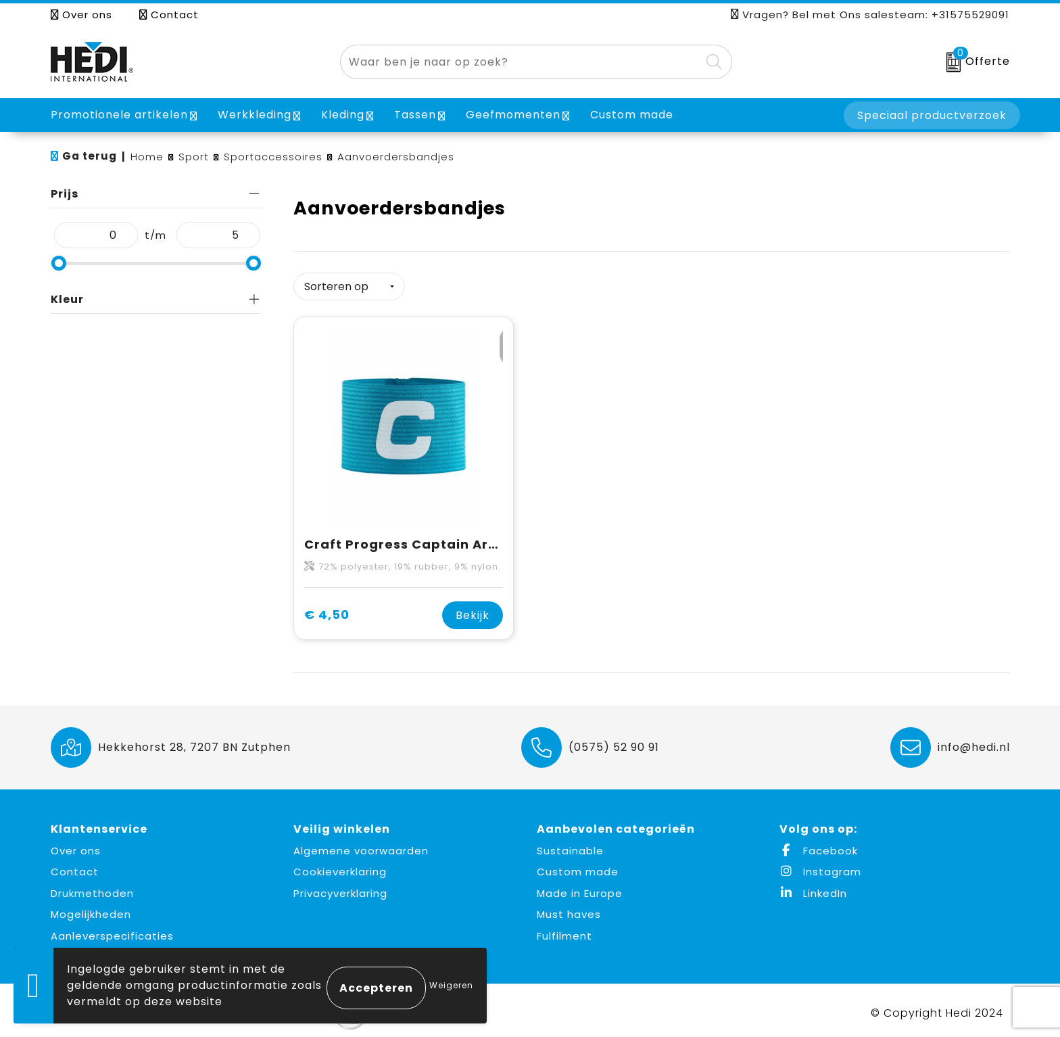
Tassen (415, 114)
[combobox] (520, 62)
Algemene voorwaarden (361, 846)
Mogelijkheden (91, 910)
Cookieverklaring (340, 867)
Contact (169, 14)
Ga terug (89, 156)
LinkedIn (813, 888)
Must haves (569, 910)
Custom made (578, 867)
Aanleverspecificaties (112, 931)
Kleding (342, 114)
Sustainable (570, 846)
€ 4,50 (327, 610)
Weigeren (451, 985)
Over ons (81, 14)
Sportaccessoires (273, 156)
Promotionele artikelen (119, 114)
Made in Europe (580, 888)
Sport (193, 156)
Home (147, 156)
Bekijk (472, 610)
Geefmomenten (513, 114)
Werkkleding (254, 114)
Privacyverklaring (340, 888)
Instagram (820, 867)
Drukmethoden (92, 888)
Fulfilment (564, 931)
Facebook (818, 846)
